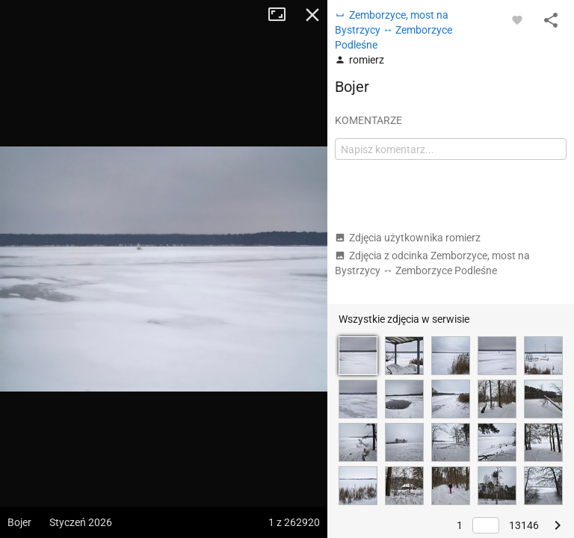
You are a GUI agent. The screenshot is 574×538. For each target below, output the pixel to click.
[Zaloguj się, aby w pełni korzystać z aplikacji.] (517, 19)
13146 (524, 525)
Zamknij (312, 15)
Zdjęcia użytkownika (408, 238)
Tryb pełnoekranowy (282, 15)
